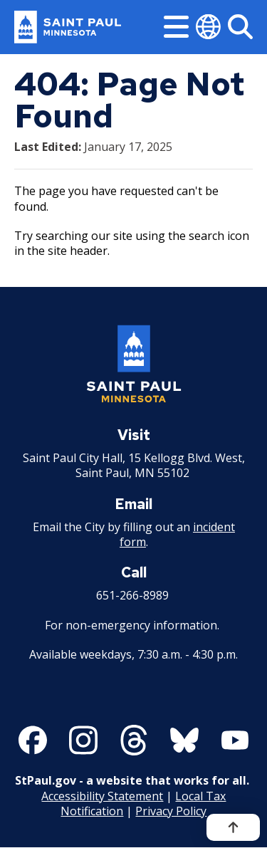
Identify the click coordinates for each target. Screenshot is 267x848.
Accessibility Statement (102, 796)
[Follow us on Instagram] (83, 741)
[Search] (240, 26)
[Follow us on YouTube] (235, 741)
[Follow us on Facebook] (33, 741)
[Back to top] (233, 827)
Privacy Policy (170, 811)
